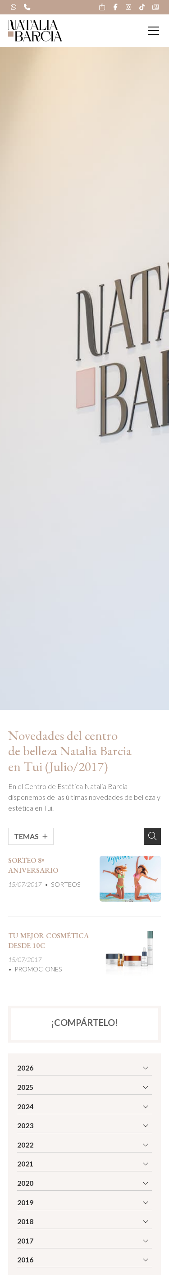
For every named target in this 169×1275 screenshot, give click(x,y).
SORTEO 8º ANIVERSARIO (33, 865)
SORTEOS (66, 884)
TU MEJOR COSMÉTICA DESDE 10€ (48, 940)
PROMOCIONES (38, 969)
